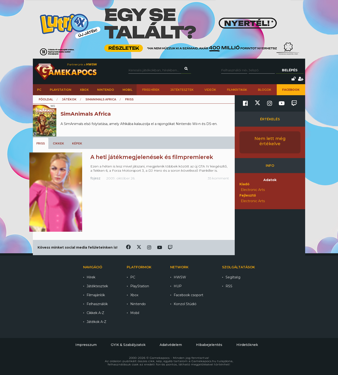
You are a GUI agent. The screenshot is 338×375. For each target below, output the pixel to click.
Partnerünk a (82, 64)
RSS (229, 286)
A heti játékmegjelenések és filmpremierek (151, 157)
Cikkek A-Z (95, 313)
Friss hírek (150, 89)
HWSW (180, 277)
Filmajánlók (96, 295)
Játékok (69, 99)
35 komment (218, 178)
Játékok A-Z (96, 322)
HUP (178, 286)
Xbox (84, 89)
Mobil (127, 89)
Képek (77, 143)
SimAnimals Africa (100, 99)
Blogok (264, 89)
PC (39, 89)
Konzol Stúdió (185, 304)
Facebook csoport (188, 295)
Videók (210, 89)
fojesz (95, 178)
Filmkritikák (237, 89)
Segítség (233, 277)
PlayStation (60, 89)
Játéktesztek (181, 89)
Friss (40, 143)
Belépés (290, 70)
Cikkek (58, 143)
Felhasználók (97, 304)
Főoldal (46, 99)
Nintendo (105, 89)
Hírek (91, 277)
